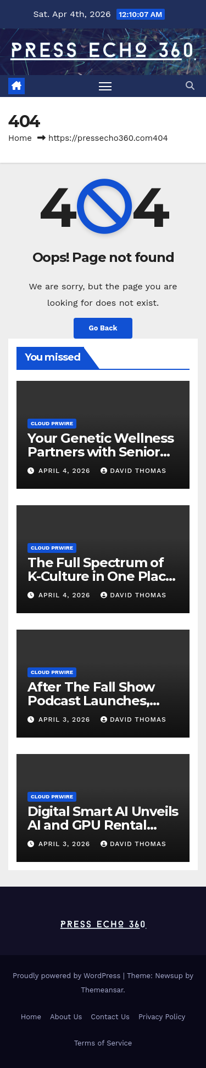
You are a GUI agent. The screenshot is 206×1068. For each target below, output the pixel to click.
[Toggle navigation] (105, 86)
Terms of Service (103, 1043)
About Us (66, 1017)
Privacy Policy (161, 1017)
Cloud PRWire (52, 423)
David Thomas (133, 471)
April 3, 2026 (65, 719)
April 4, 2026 (65, 471)
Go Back (103, 328)
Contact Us (110, 1017)
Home (20, 138)
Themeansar (102, 990)
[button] (190, 86)
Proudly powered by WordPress (68, 976)
